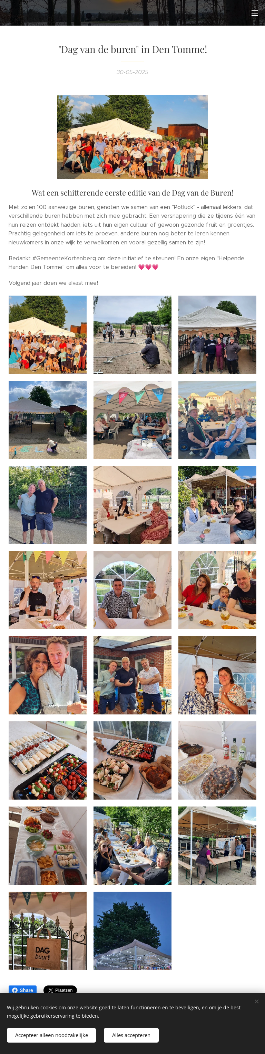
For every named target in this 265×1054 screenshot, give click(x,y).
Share (22, 990)
